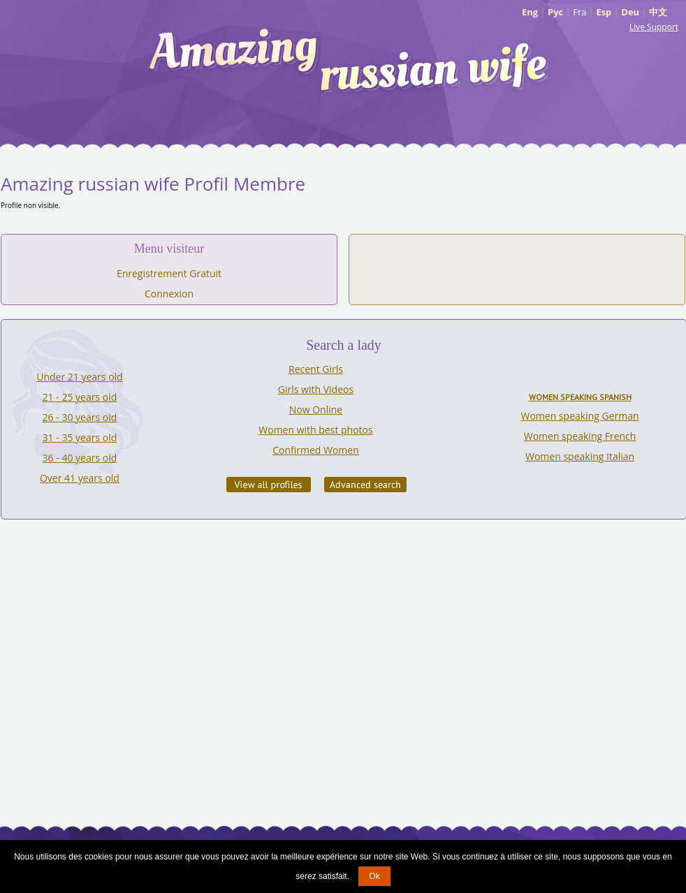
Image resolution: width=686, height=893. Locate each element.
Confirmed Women (315, 450)
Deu (630, 12)
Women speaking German (580, 415)
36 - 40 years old (80, 457)
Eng (530, 12)
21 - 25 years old (80, 397)
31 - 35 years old (80, 437)
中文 (658, 12)
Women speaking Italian (579, 456)
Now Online (315, 409)
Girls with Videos (315, 389)
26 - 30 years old (80, 417)
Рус (555, 12)
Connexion (169, 293)
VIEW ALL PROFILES (268, 484)
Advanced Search (365, 484)
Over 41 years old (79, 478)
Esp (603, 12)
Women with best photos (315, 429)
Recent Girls (316, 369)
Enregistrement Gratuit (169, 273)
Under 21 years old (79, 376)
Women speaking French (580, 436)
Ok (374, 876)
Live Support (653, 27)
